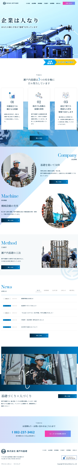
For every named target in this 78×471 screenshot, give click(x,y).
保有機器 (56, 450)
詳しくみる (39, 138)
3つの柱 (44, 450)
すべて (38, 290)
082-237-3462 (24, 432)
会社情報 (34, 3)
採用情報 (52, 3)
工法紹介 (62, 450)
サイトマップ (17, 464)
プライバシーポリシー (6, 464)
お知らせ (75, 450)
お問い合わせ (69, 3)
